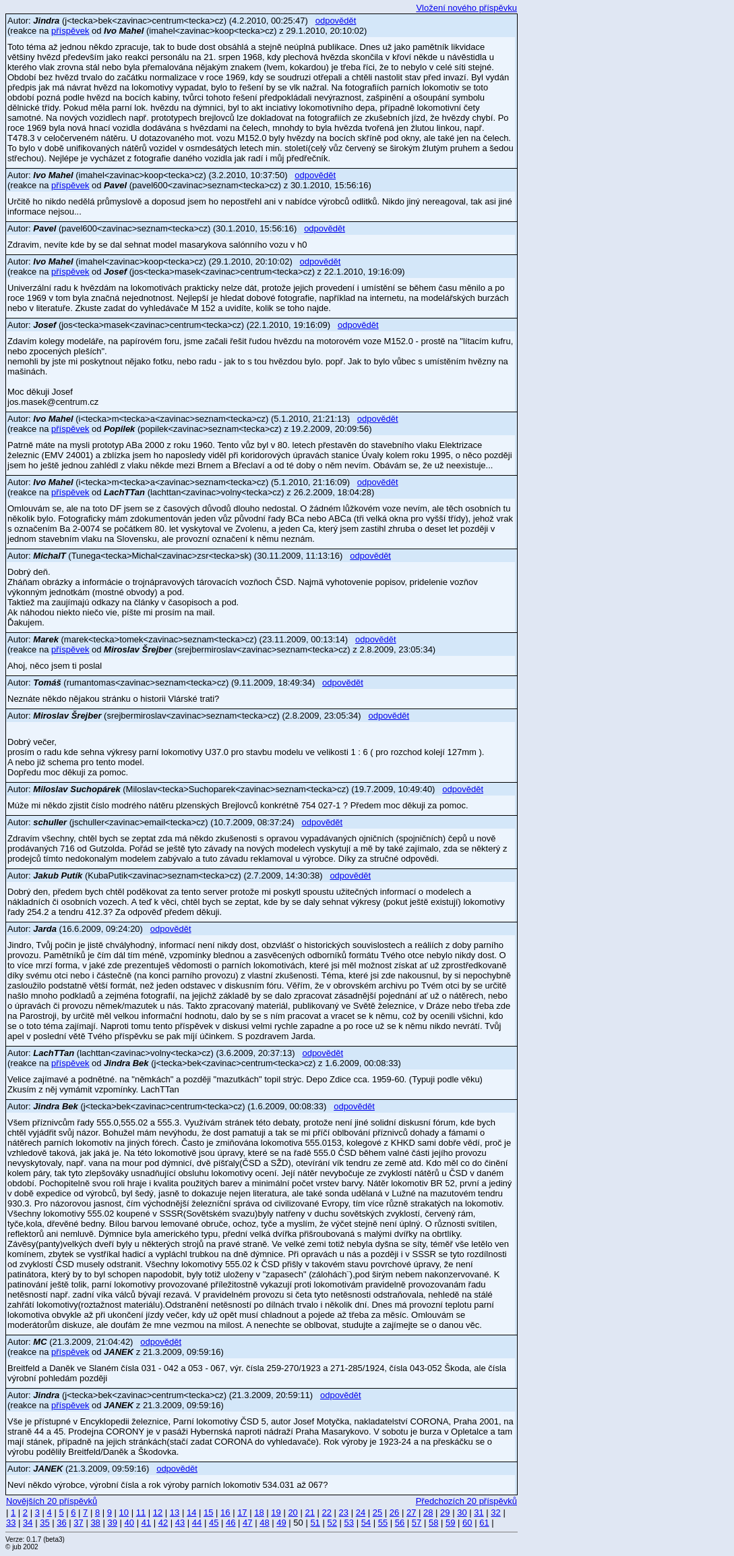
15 (208, 1512)
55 (383, 1523)
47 (247, 1523)
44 (197, 1523)
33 (11, 1523)
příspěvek (70, 31)
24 (360, 1512)
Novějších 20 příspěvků (51, 1501)
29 (445, 1512)
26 (394, 1512)
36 (61, 1523)
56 (399, 1523)
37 (78, 1523)
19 (275, 1512)
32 (495, 1512)
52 (331, 1523)
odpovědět (336, 21)
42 (163, 1523)
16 (225, 1512)
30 (461, 1512)
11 (141, 1512)
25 (377, 1512)
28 (428, 1512)
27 (411, 1512)
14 (191, 1512)
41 (146, 1523)
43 (180, 1523)
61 (484, 1523)
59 (450, 1523)
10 (124, 1512)
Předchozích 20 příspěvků (466, 1501)
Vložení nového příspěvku (466, 8)
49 (281, 1523)
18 (259, 1512)
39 (112, 1523)
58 (433, 1523)
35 (44, 1523)
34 (27, 1523)
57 (416, 1523)
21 (309, 1512)
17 (242, 1512)
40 (129, 1523)
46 (230, 1523)
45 (213, 1523)
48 (264, 1523)
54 (366, 1523)
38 (95, 1523)
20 (292, 1512)
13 (174, 1512)
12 (157, 1512)
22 (327, 1512)
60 (467, 1523)
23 (343, 1512)
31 (478, 1512)
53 (349, 1523)
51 (314, 1523)
